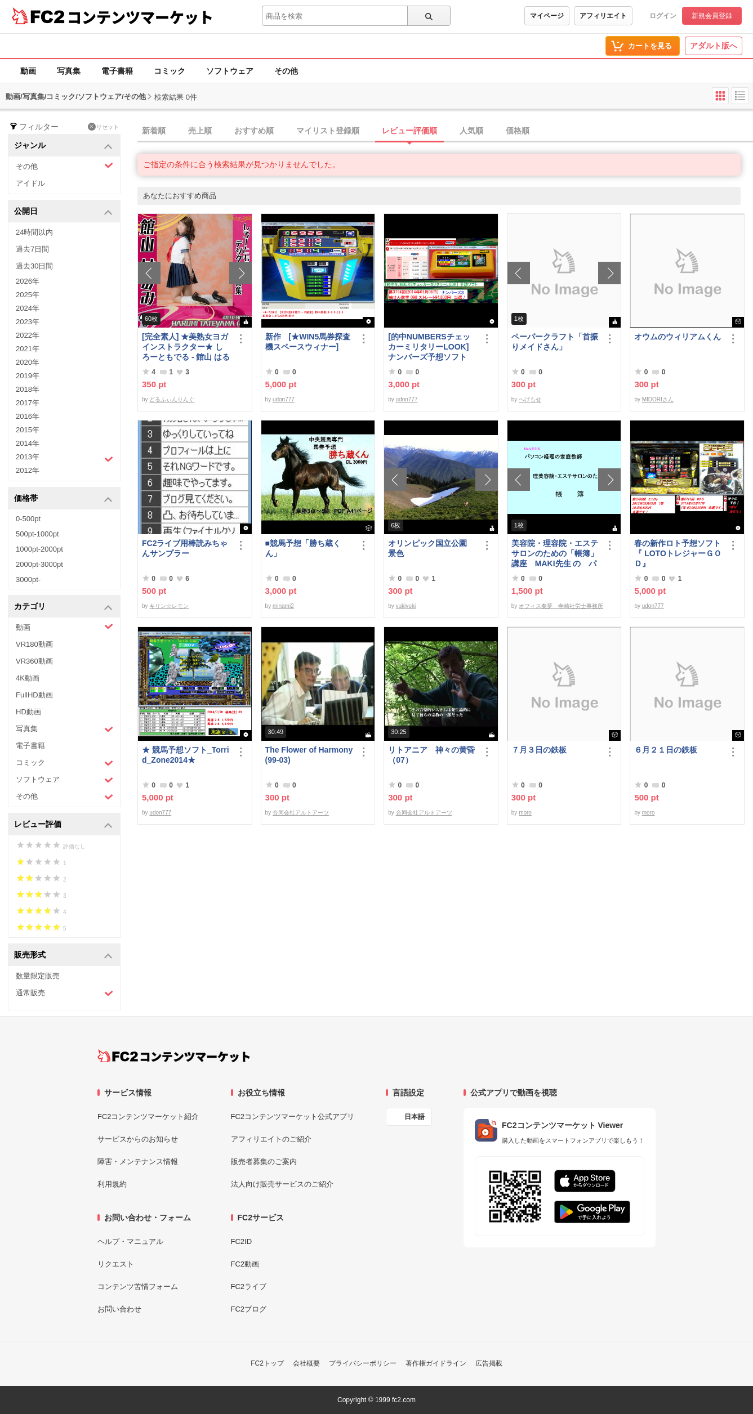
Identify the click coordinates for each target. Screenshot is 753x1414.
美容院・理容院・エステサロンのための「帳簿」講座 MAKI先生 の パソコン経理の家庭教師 (554, 554)
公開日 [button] (63, 212)
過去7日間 (32, 249)
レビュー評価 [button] (63, 825)
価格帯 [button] (63, 499)
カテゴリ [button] (63, 607)
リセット (103, 127)
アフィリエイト (603, 16)
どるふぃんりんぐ (171, 399)
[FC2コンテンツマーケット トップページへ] (173, 1056)
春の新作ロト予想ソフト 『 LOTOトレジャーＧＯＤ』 (678, 553)
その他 (286, 70)
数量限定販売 (38, 976)
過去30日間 (34, 266)
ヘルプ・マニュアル (130, 1241)
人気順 (471, 130)
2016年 (27, 416)
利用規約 (112, 1184)
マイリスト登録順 (327, 130)
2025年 (27, 294)
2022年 (27, 335)
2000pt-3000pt (39, 564)
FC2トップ (267, 1363)
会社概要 (306, 1363)
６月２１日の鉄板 (665, 749)
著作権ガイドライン (436, 1363)
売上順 (200, 130)
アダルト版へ (713, 45)
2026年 (27, 281)
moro (525, 812)
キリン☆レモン (169, 606)
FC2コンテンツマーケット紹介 (148, 1116)
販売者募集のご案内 (264, 1161)
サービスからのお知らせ (137, 1139)
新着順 (154, 130)
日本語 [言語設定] (414, 1117)
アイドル (30, 183)
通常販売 (64, 993)
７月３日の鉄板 (539, 749)
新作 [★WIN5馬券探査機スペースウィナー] (308, 341)
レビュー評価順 (409, 130)
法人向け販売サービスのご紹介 (282, 1184)
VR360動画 (34, 661)
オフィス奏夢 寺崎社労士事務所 (561, 606)
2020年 (27, 362)
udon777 (284, 399)
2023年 (27, 321)
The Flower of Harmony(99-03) (309, 754)
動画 (28, 70)
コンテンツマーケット (140, 17)
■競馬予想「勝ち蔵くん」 (303, 548)
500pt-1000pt (37, 534)
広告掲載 (488, 1363)
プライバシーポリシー (362, 1363)
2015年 (27, 430)
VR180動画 (34, 644)
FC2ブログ (249, 1309)
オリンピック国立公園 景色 (431, 548)
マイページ (547, 16)
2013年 (64, 458)
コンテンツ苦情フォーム (137, 1286)
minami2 (283, 606)
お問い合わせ (119, 1309)
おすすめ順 (254, 130)
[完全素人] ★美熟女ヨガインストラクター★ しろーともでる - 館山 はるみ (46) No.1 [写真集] (186, 347)
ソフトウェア (229, 70)
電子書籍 (117, 70)
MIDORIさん (658, 399)
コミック (169, 70)
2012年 (27, 470)
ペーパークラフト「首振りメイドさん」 (554, 341)
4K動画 (27, 678)
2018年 (27, 389)
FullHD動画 (34, 695)
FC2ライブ (249, 1286)
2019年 (27, 376)
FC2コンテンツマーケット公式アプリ (293, 1116)
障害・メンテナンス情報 (137, 1161)
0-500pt (28, 518)
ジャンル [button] (63, 146)
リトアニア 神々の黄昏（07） (431, 754)
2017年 (27, 403)
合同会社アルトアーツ (301, 812)
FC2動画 (245, 1264)
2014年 (27, 443)
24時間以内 (34, 232)
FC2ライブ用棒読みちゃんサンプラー (185, 548)
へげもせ (530, 399)
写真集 (69, 70)
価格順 (517, 130)
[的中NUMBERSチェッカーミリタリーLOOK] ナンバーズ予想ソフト (432, 346)
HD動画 (28, 712)
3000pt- (28, 579)
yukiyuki (406, 606)
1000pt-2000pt (39, 549)
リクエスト (115, 1264)
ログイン (662, 16)
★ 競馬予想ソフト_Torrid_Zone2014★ (185, 754)
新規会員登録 (712, 16)
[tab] (445, 131)
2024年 (27, 308)
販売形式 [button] (63, 955)
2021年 (27, 348)
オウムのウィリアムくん (677, 336)
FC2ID (241, 1241)
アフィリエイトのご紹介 (271, 1139)
